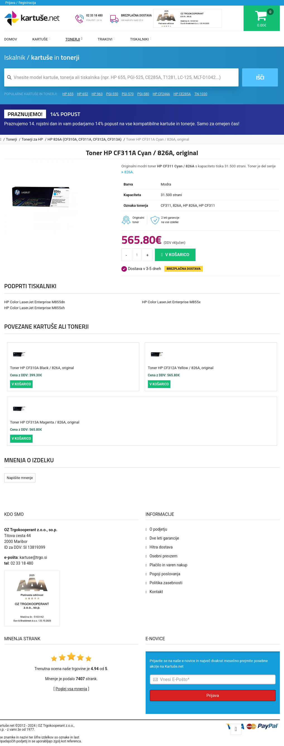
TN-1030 (200, 94)
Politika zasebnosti (166, 583)
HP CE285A (182, 94)
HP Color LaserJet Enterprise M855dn (34, 302)
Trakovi (106, 39)
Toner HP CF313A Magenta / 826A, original (44, 422)
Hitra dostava (161, 547)
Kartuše (41, 39)
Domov (10, 39)
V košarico (175, 254)
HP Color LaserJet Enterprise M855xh (34, 308)
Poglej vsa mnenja (71, 689)
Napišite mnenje (20, 478)
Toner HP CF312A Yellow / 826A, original (180, 368)
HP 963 (97, 94)
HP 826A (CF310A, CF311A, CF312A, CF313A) (85, 139)
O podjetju (158, 529)
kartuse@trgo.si (33, 557)
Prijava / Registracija (20, 3)
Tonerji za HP (32, 139)
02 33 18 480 (94, 15)
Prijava (212, 695)
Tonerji (74, 39)
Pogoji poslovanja (165, 574)
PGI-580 (143, 94)
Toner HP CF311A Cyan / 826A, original (157, 139)
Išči (260, 77)
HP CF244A (161, 94)
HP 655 (67, 94)
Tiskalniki (140, 39)
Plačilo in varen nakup (168, 565)
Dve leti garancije (164, 538)
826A (128, 172)
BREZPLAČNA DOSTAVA (136, 15)
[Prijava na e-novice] (213, 679)
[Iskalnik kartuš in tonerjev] (121, 77)
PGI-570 (128, 94)
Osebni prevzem (163, 556)
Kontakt (156, 591)
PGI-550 (112, 94)
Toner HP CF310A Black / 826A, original (42, 368)
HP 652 (82, 94)
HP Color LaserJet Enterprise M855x (171, 302)
